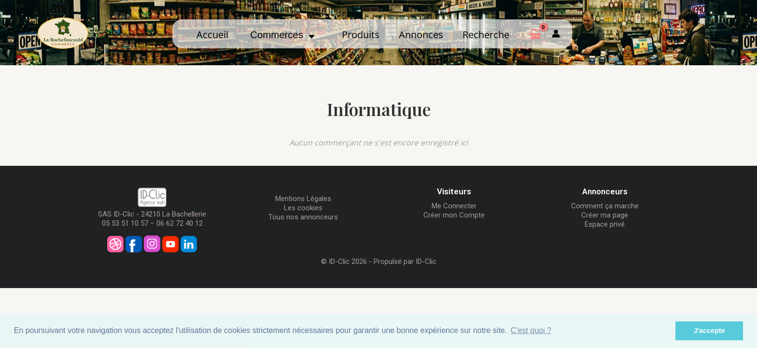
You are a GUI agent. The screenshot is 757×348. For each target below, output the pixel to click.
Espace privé (605, 224)
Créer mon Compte (454, 215)
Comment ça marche (605, 206)
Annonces (421, 34)
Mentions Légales (303, 198)
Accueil (212, 34)
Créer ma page (604, 215)
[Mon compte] (556, 34)
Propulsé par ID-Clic (405, 261)
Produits (360, 34)
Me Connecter (454, 206)
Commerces (282, 34)
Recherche (486, 34)
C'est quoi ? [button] (531, 330)
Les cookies (303, 207)
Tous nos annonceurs (303, 217)
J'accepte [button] (709, 330)
